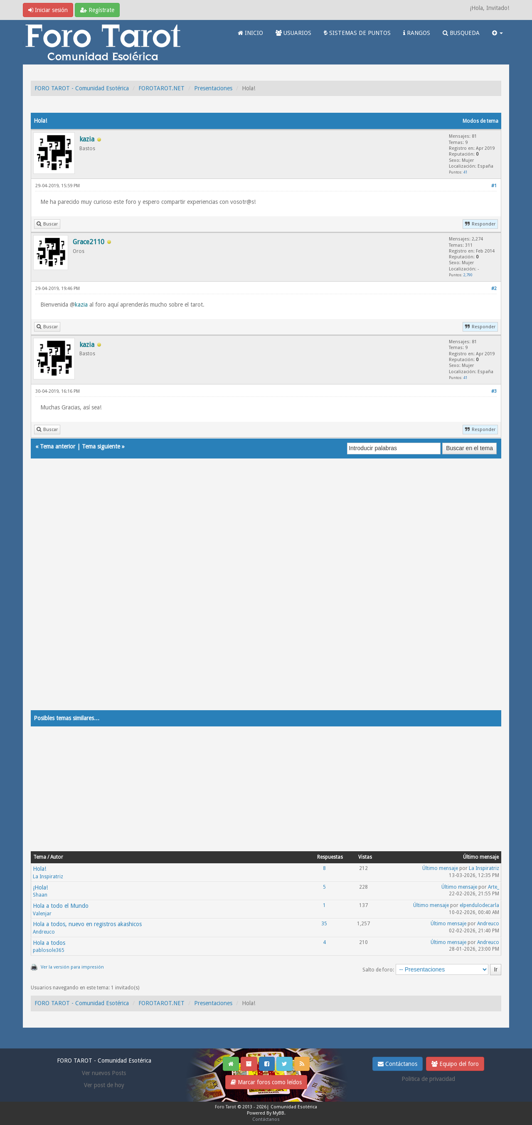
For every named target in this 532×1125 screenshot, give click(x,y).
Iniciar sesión (48, 10)
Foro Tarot (225, 1107)
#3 (494, 391)
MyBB (278, 1113)
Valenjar (42, 914)
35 (324, 924)
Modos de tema (480, 121)
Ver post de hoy (104, 1085)
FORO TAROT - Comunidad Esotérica (81, 88)
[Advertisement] (266, 592)
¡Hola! (40, 887)
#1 (494, 185)
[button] (497, 32)
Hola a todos (49, 942)
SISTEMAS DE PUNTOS (357, 33)
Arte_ (493, 887)
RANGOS (416, 33)
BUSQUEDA (461, 33)
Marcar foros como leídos (266, 1082)
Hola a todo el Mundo (61, 905)
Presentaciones (213, 88)
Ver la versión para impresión (72, 967)
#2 (494, 288)
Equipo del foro (455, 1064)
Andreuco (44, 932)
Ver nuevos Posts (104, 1073)
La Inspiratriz (48, 877)
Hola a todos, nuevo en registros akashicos (87, 924)
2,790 (468, 275)
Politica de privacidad (428, 1078)
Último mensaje (440, 868)
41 (465, 172)
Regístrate (97, 10)
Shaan (40, 895)
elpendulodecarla (479, 905)
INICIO (250, 33)
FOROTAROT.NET (161, 88)
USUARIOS (293, 33)
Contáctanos (397, 1064)
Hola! (39, 868)
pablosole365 (48, 950)
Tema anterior (57, 446)
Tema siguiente (101, 446)
